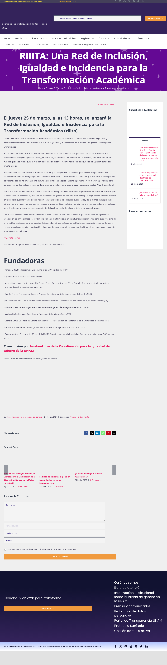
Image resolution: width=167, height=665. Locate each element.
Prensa (73, 417)
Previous (104, 104)
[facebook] (115, 1)
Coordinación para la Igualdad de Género (24, 417)
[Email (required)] (54, 533)
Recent (144, 140)
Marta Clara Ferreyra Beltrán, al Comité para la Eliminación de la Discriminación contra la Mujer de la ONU (149, 154)
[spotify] (134, 1)
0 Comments (83, 417)
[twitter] (120, 1)
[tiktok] (138, 1)
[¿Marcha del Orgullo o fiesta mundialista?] (134, 193)
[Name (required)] (54, 526)
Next (112, 104)
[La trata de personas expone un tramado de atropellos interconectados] (134, 173)
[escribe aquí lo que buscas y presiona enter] (97, 18)
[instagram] (129, 1)
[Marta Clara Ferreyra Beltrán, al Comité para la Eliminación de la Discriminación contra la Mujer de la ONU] (134, 148)
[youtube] (124, 1)
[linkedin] (143, 1)
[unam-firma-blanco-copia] (11, 581)
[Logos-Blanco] (24, 5)
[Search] (57, 18)
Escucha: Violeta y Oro (67, 1)
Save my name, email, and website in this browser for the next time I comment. (41, 549)
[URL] (54, 540)
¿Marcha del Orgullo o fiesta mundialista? (149, 193)
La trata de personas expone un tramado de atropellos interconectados (54, 479)
